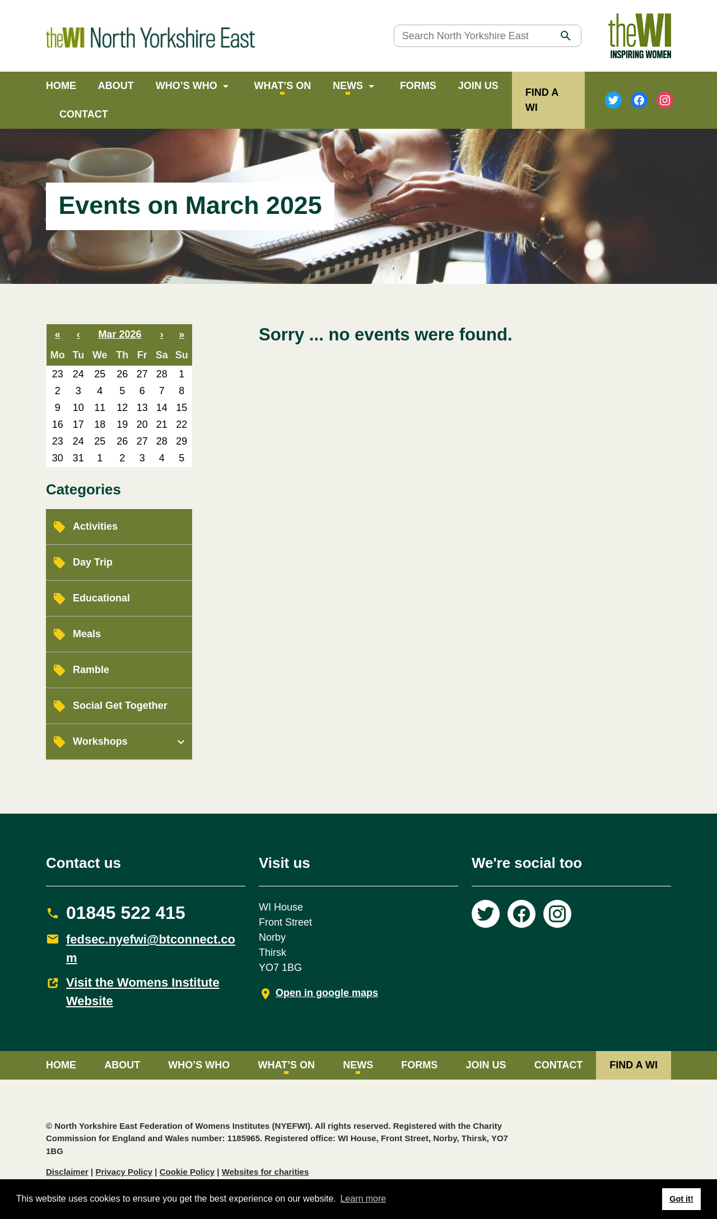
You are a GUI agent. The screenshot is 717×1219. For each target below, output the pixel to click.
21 (161, 424)
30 (57, 458)
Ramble (91, 669)
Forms (418, 85)
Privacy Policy (123, 1171)
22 (181, 424)
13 (142, 407)
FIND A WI (633, 1065)
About (116, 85)
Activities (95, 526)
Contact (83, 114)
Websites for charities (265, 1171)
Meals (87, 633)
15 (181, 407)
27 (142, 374)
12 (122, 407)
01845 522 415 (125, 913)
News (348, 85)
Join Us (478, 85)
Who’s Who (186, 85)
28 (161, 374)
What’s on (282, 85)
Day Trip (93, 562)
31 (78, 458)
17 (78, 424)
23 (57, 374)
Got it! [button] (681, 1198)
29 (181, 441)
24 (78, 374)
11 (99, 407)
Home (61, 85)
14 (161, 407)
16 (57, 424)
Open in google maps (327, 992)
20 (142, 424)
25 (99, 374)
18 (99, 424)
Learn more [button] (363, 1198)
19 (122, 424)
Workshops (100, 741)
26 (122, 374)
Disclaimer (67, 1171)
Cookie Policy (187, 1171)
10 (78, 407)
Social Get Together (120, 705)
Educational (101, 598)
